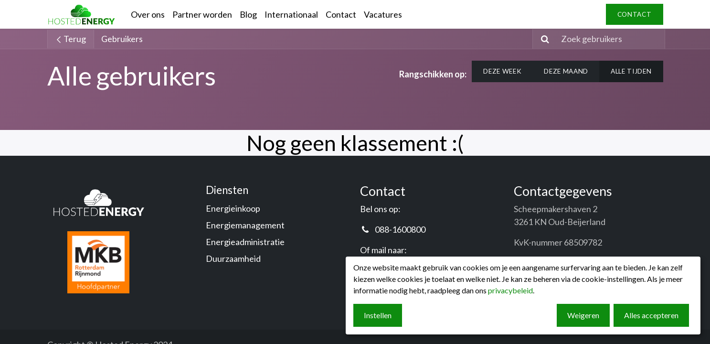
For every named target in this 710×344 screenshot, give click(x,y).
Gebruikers (122, 38)
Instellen (378, 315)
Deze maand (566, 71)
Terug (70, 38)
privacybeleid (510, 290)
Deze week (502, 71)
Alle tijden (631, 71)
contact (634, 14)
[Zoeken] (542, 39)
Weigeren (583, 315)
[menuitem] (148, 14)
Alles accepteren (651, 315)
